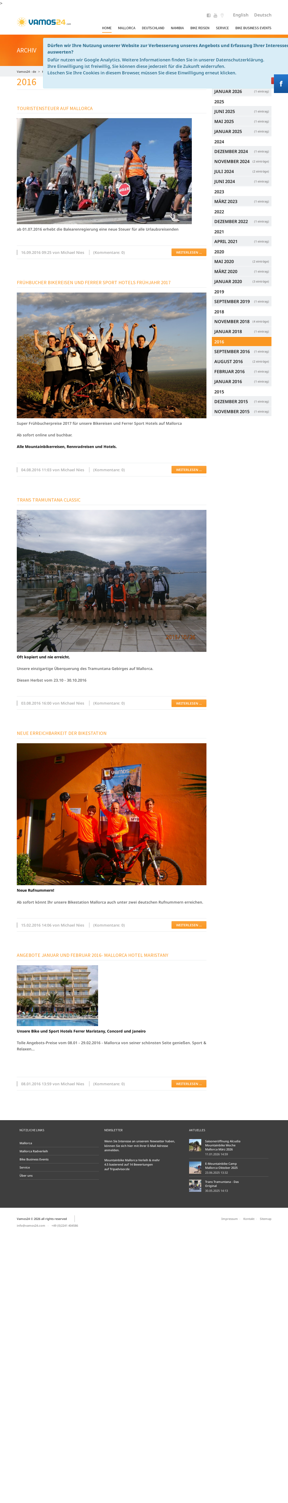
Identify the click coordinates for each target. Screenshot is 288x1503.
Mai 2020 (241, 261)
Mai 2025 (241, 121)
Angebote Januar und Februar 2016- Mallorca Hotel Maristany (92, 955)
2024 (219, 142)
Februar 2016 (241, 371)
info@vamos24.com (31, 1225)
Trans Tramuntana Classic (48, 500)
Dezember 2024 (241, 151)
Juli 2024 (241, 171)
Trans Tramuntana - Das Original (222, 1184)
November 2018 (241, 321)
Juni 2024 (241, 181)
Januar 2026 (241, 91)
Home (107, 27)
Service (222, 27)
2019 (219, 292)
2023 (219, 192)
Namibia (177, 27)
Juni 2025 (241, 111)
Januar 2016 (241, 381)
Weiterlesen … (189, 252)
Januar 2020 (241, 281)
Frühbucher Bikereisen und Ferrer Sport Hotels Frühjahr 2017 (94, 282)
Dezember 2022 (241, 221)
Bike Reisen (199, 27)
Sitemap (265, 1219)
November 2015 (241, 411)
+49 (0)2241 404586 (64, 1225)
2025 (219, 102)
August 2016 (241, 361)
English (240, 15)
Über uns (26, 1175)
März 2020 (241, 271)
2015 (219, 392)
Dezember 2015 (241, 401)
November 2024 (241, 161)
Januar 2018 (241, 331)
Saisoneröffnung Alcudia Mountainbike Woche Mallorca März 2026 (222, 1145)
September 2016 (241, 351)
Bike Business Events (253, 27)
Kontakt (248, 1219)
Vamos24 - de (26, 71)
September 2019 (241, 301)
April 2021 (241, 241)
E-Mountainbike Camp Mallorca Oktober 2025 (221, 1166)
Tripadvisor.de (120, 1169)
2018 (219, 312)
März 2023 (241, 201)
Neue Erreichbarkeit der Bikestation (61, 733)
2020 (219, 252)
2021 (219, 232)
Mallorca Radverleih (34, 1151)
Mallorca (126, 27)
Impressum (229, 1219)
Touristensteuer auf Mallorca (55, 108)
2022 (219, 212)
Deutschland (153, 27)
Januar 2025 (241, 131)
